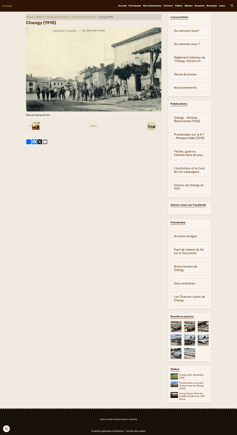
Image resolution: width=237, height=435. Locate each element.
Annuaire (200, 6)
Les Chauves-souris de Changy (189, 298)
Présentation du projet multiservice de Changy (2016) (191, 386)
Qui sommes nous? (186, 31)
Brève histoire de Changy (185, 268)
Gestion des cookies (136, 431)
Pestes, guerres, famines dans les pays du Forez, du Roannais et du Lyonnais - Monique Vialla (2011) (189, 153)
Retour (93, 126)
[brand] (7, 6)
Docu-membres (184, 283)
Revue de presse (185, 74)
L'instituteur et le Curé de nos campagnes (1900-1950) (189, 170)
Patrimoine (135, 6)
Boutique (212, 6)
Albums (189, 6)
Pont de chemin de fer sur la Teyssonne (189, 251)
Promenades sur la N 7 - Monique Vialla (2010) (189, 136)
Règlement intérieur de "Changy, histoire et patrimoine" (189, 59)
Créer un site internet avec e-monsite (118, 419)
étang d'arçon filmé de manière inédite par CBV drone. (192, 396)
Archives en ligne (185, 236)
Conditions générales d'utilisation (107, 431)
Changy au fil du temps (58, 17)
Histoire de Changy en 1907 (189, 187)
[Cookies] (6, 428)
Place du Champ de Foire (84, 17)
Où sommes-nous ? (187, 44)
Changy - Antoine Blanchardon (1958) (187, 119)
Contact (168, 6)
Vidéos (178, 6)
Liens (222, 6)
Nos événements (152, 6)
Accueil (122, 6)
